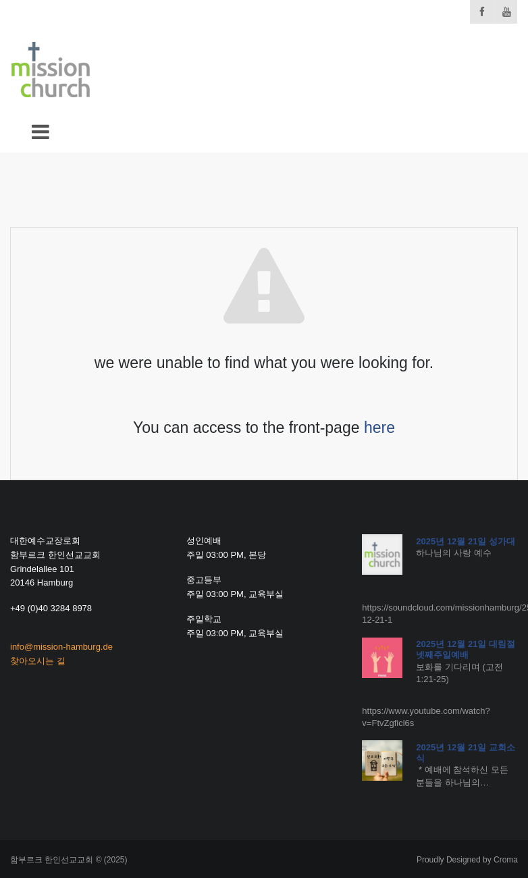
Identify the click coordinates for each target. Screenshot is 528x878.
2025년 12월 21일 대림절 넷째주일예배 (465, 649)
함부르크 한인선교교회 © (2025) (69, 859)
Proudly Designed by (467, 859)
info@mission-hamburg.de (61, 647)
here (379, 427)
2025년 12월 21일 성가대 (465, 541)
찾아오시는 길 (37, 661)
